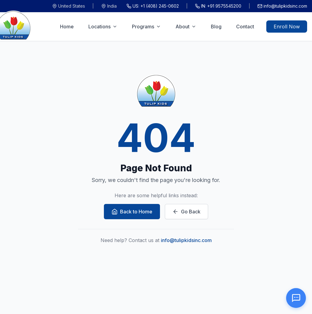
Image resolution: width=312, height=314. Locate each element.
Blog (216, 26)
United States (68, 6)
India (109, 6)
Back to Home (132, 212)
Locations (102, 26)
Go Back (186, 212)
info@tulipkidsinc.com (282, 6)
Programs (146, 26)
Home (67, 26)
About (186, 26)
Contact (245, 26)
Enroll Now (287, 26)
